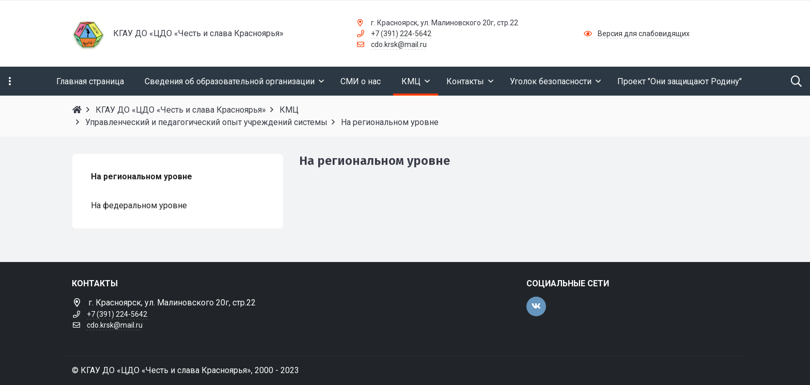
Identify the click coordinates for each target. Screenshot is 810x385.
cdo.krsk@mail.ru (399, 44)
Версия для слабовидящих (644, 33)
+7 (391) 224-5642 (401, 33)
